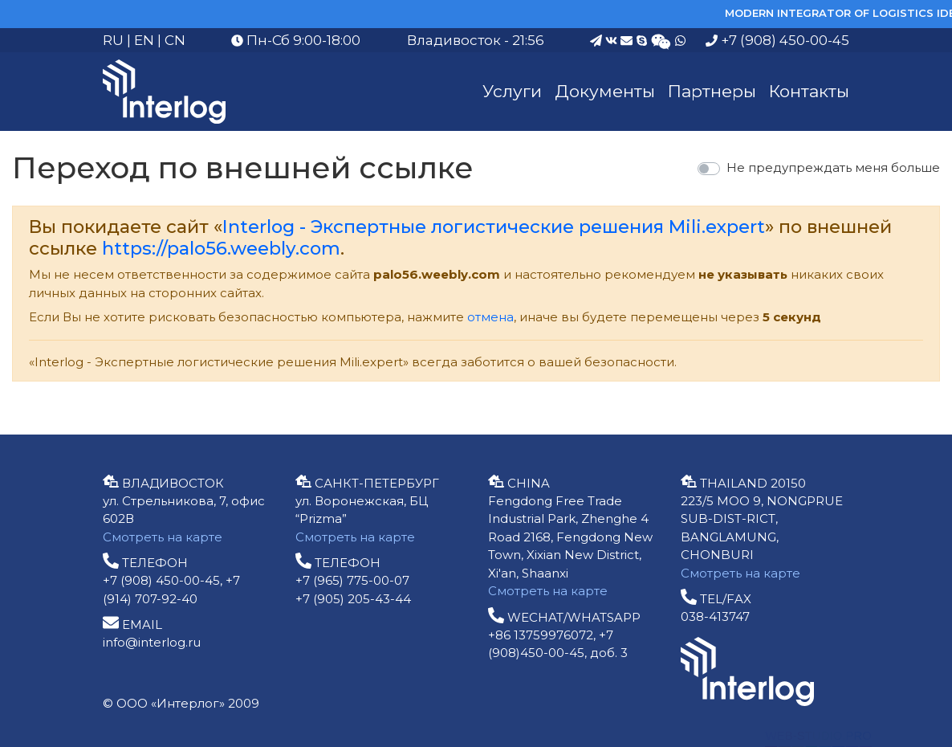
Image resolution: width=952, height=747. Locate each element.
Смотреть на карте (162, 537)
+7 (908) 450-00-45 (777, 40)
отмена (490, 317)
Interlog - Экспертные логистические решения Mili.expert (493, 226)
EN (144, 40)
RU (113, 40)
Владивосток (454, 40)
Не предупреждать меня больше (833, 167)
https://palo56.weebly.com (221, 248)
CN (175, 40)
